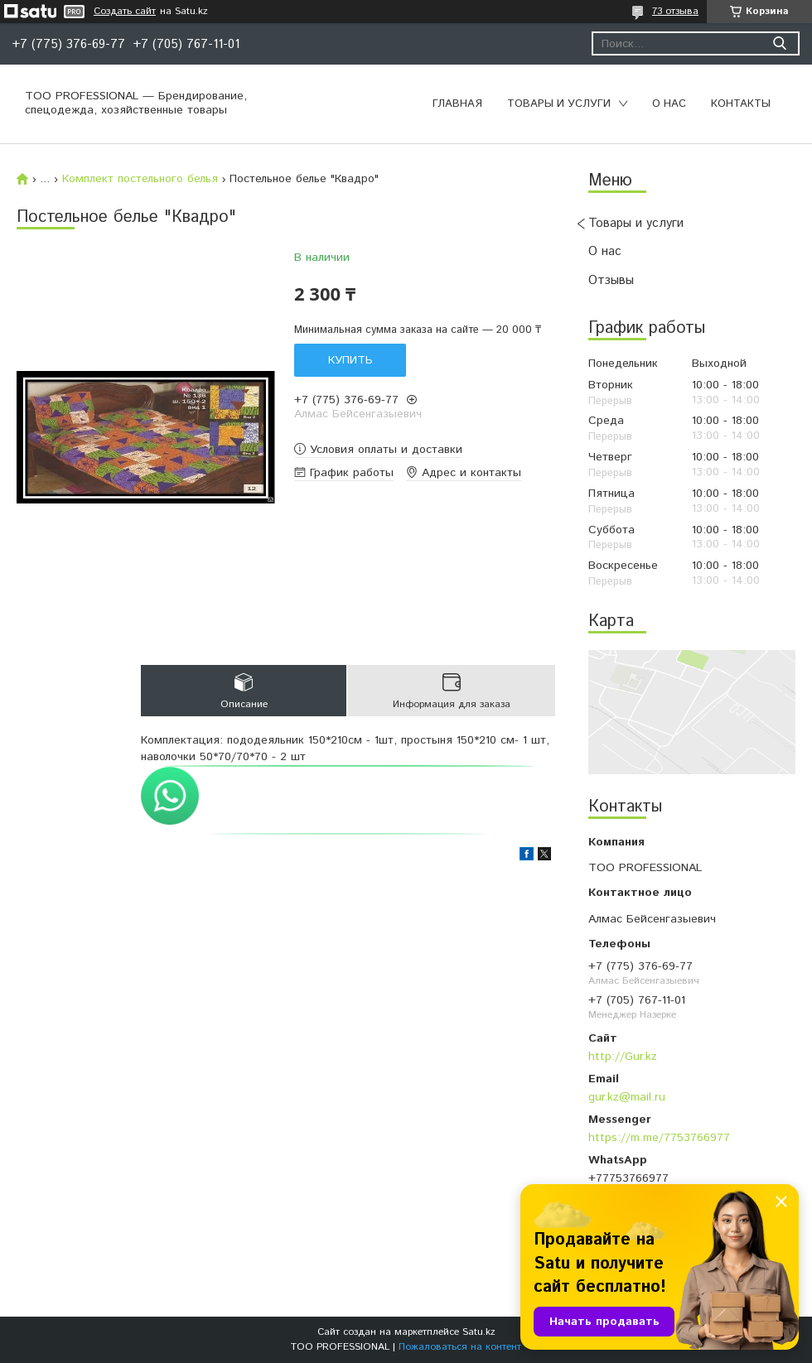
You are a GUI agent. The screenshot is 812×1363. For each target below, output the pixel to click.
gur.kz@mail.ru (626, 1097)
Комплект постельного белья (140, 179)
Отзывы (611, 280)
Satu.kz (478, 1332)
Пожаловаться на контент (460, 1347)
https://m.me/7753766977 (659, 1137)
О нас (669, 104)
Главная (457, 104)
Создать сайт (125, 11)
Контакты (741, 104)
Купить (350, 360)
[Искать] (779, 43)
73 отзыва (675, 11)
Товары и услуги (559, 104)
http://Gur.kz (622, 1056)
